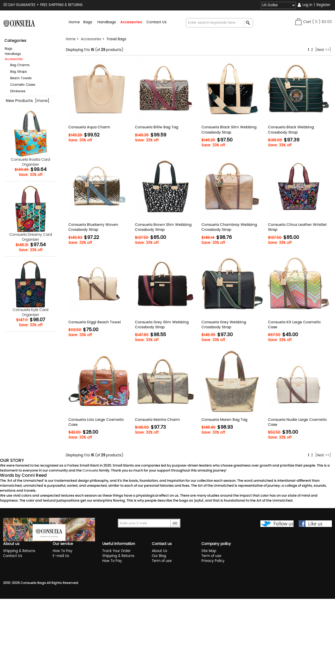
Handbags (13, 53)
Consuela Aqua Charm (89, 127)
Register (323, 5)
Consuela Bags (33, 583)
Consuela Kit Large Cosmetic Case (294, 325)
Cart (307, 22)
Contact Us (156, 22)
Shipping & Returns (19, 551)
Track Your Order (116, 551)
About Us (159, 551)
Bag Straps (16, 71)
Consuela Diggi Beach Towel (94, 322)
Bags (8, 48)
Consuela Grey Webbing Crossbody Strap (223, 325)
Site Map (208, 551)
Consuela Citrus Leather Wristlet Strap (297, 227)
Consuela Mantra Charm (157, 419)
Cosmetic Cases (20, 84)
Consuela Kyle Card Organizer (30, 289)
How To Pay (62, 551)
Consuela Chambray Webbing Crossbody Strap (229, 227)
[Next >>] (323, 50)
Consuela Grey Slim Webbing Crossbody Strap (162, 325)
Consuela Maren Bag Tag (224, 419)
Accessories (91, 39)
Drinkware (15, 91)
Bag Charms (17, 65)
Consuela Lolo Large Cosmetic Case (96, 422)
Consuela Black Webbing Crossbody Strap (291, 130)
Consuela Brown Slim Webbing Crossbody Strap (163, 227)
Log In (307, 5)
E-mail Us (61, 556)
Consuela (90, 470)
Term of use (162, 561)
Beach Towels (19, 78)
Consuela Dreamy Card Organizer (30, 213)
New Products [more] (27, 100)
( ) (322, 22)
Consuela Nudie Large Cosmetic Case (297, 422)
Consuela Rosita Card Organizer (30, 138)
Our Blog (159, 556)
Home (74, 22)
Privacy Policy (212, 561)
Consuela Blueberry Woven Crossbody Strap (93, 227)
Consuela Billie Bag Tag (156, 127)
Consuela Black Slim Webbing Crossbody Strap (228, 130)
